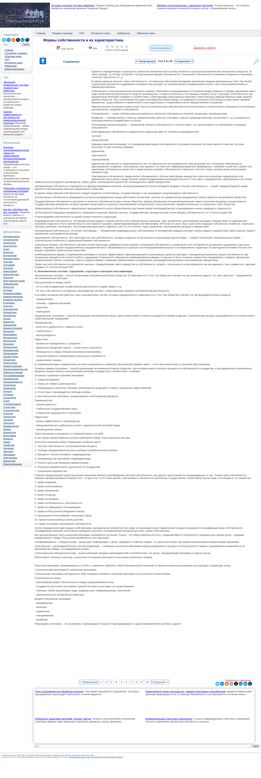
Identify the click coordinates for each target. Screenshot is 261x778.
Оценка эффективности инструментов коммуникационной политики (14, 117)
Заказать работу (204, 48)
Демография (10, 271)
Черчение (8, 448)
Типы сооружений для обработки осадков (59, 691)
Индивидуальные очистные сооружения (168, 718)
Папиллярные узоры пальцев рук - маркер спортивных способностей (185, 691)
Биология (8, 252)
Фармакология (11, 426)
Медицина (8, 331)
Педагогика (9, 359)
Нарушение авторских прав (79, 757)
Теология (8, 413)
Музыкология (10, 347)
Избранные (10, 66)
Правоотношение (12, 366)
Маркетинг (8, 322)
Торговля (8, 420)
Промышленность (12, 382)
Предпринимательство (15, 369)
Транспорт (8, 423)
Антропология (10, 239)
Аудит (6, 249)
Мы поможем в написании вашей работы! (107, 757)
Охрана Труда (10, 356)
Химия (6, 442)
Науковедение (11, 350)
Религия (7, 391)
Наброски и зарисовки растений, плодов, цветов (63, 718)
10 (147, 682)
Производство (10, 378)
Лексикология (10, 309)
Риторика (8, 394)
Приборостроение (13, 372)
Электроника (10, 457)
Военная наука (11, 258)
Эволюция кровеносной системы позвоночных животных (16, 86)
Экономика (9, 454)
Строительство (11, 410)
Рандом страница (62, 33)
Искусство (8, 287)
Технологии (9, 416)
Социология (9, 397)
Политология (10, 363)
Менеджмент (10, 334)
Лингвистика (10, 312)
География (9, 265)
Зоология (8, 277)
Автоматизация (11, 236)
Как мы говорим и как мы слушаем (15, 211)
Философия (9, 435)
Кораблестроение (12, 299)
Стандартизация (12, 404)
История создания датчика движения (72, 5)
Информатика (10, 284)
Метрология (9, 341)
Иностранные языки (14, 280)
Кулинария (9, 303)
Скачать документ (161, 48)
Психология (9, 385)
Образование (10, 353)
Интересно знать (13, 62)
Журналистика (11, 274)
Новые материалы (14, 69)
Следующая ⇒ (184, 61)
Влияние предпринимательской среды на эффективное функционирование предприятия (16, 154)
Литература (9, 315)
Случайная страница (15, 53)
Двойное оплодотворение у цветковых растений (185, 5)
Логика (6, 318)
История (7, 290)
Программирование (13, 375)
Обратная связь (13, 56)
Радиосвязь (9, 388)
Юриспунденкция (12, 464)
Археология (9, 243)
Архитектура (10, 246)
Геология (8, 268)
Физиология (9, 432)
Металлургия (10, 337)
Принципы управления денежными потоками (16, 189)
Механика (8, 344)
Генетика (8, 261)
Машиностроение (12, 328)
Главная (8, 50)
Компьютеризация (13, 296)
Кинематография (12, 293)
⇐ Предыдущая (145, 61)
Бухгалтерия (10, 255)
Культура (8, 306)
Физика (7, 429)
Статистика (9, 407)
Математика (9, 325)
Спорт (6, 401)
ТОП (6, 59)
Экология (8, 451)
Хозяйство (8, 445)
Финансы (8, 438)
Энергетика (9, 461)
